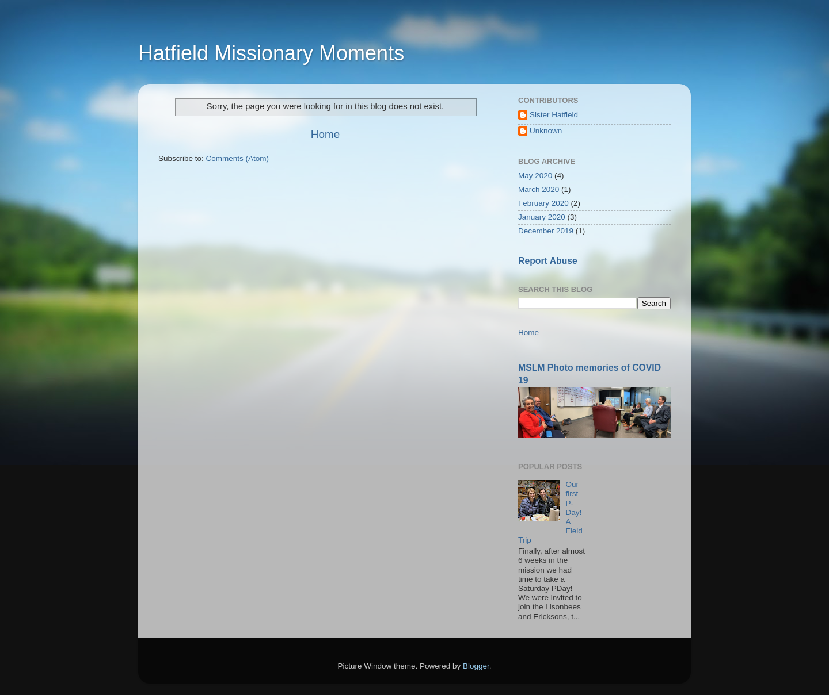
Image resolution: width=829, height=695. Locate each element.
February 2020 (543, 203)
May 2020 (535, 175)
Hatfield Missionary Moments (271, 53)
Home (325, 134)
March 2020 (538, 189)
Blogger (476, 666)
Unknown (546, 130)
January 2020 (541, 217)
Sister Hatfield (554, 114)
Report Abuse (547, 261)
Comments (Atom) (237, 158)
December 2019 (545, 230)
